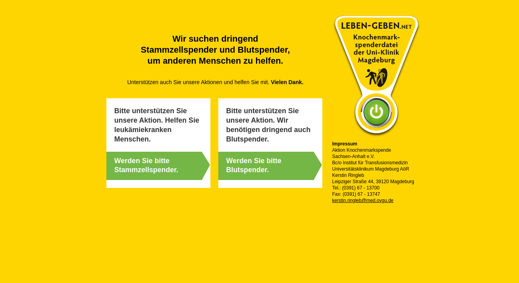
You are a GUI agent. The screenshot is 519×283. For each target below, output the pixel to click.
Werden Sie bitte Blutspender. (253, 165)
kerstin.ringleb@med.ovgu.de (362, 200)
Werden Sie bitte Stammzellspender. (146, 165)
